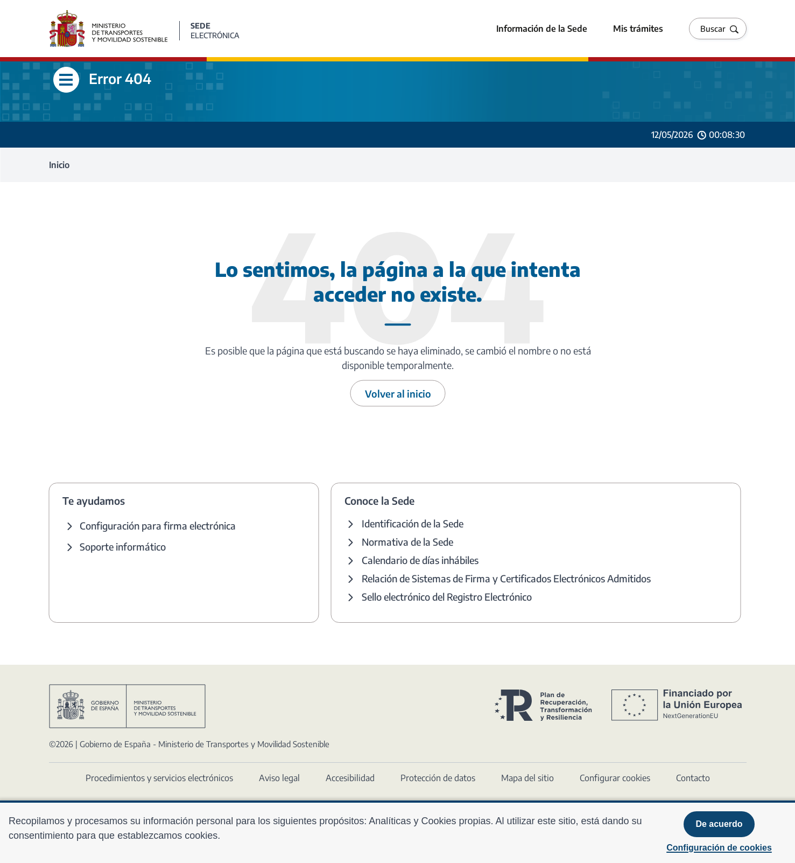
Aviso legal (279, 777)
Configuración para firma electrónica (158, 525)
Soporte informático (123, 546)
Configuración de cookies (719, 847)
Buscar (713, 28)
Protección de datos (437, 777)
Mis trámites (638, 28)
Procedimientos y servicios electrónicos (159, 777)
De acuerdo (718, 824)
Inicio (59, 164)
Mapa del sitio (527, 777)
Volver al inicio (398, 393)
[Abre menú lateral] (66, 80)
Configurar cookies (615, 777)
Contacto (693, 777)
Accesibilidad (350, 777)
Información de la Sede (541, 28)
